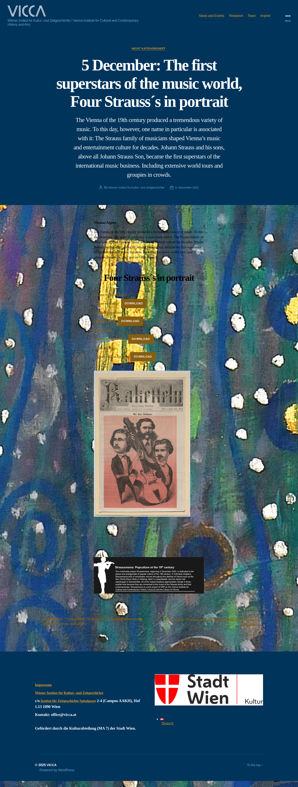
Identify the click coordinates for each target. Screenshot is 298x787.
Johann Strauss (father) (111, 301)
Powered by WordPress (57, 776)
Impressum (44, 691)
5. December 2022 (188, 193)
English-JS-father (106, 309)
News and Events (211, 19)
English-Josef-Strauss (110, 345)
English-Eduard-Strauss (111, 362)
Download (134, 309)
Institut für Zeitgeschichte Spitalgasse (71, 707)
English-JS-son (105, 327)
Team (252, 19)
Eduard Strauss (105, 354)
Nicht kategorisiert (149, 54)
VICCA (52, 771)
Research (236, 19)
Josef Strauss (103, 336)
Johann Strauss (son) (109, 318)
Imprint (265, 19)
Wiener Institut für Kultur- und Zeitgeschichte (136, 193)
